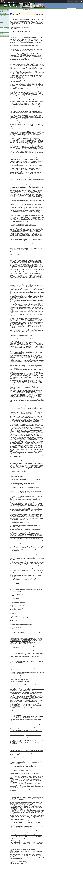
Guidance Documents (3, 24)
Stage (11, 14)
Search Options (80, 8)
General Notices (3, 20)
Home (1, 8)
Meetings (1, 22)
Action (11, 13)
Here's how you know (27, 2)
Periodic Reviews (3, 18)
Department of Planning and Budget (14, 1)
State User (1, 28)
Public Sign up (2, 33)
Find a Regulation (3, 11)
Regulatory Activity (3, 13)
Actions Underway (4, 15)
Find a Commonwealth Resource (75, 1)
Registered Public (2, 31)
